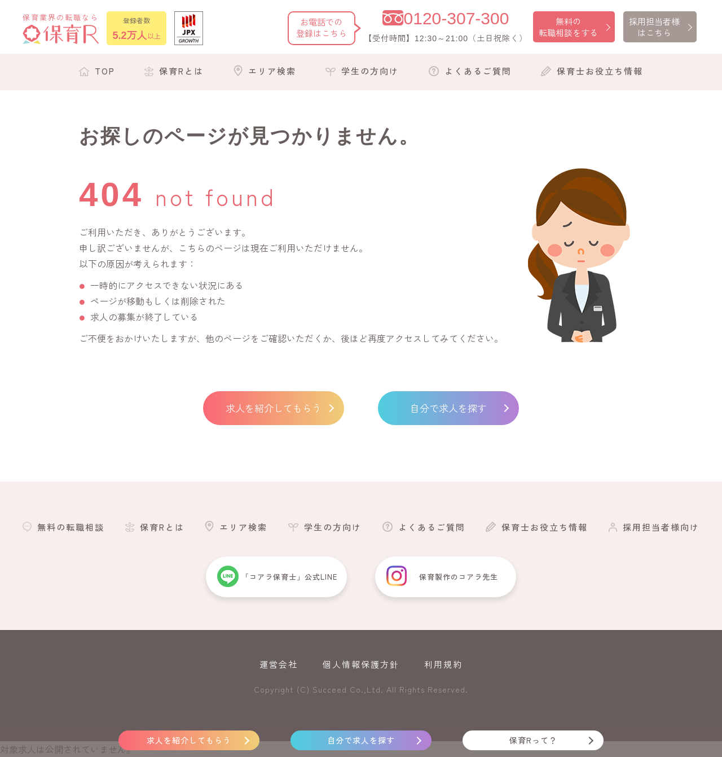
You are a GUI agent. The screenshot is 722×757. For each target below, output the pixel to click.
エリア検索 (272, 71)
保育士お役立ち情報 (600, 71)
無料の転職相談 (70, 527)
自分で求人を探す (448, 408)
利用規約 (443, 664)
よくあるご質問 (478, 71)
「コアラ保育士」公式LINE (289, 576)
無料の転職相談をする (568, 26)
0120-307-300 (456, 18)
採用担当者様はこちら (654, 26)
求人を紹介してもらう (274, 408)
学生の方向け (370, 71)
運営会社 (278, 664)
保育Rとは (181, 71)
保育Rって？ (533, 740)
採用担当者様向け (661, 527)
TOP (105, 71)
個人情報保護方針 (361, 664)
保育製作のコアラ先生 (458, 576)
